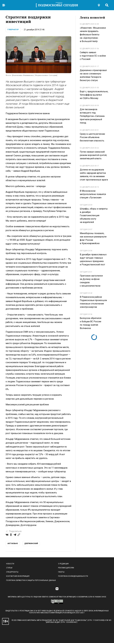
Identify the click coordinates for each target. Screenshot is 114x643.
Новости (10, 564)
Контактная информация (17, 576)
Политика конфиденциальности (73, 576)
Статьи (9, 568)
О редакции (63, 564)
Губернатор (13, 30)
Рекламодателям (66, 568)
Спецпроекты (12, 572)
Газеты (61, 572)
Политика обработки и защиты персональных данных (31, 580)
